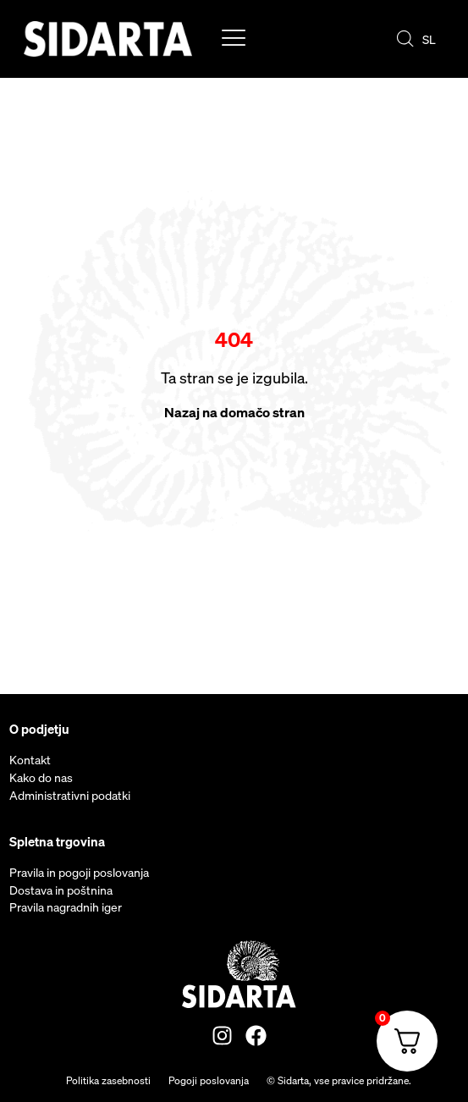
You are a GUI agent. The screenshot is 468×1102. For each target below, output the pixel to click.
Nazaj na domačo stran (234, 412)
